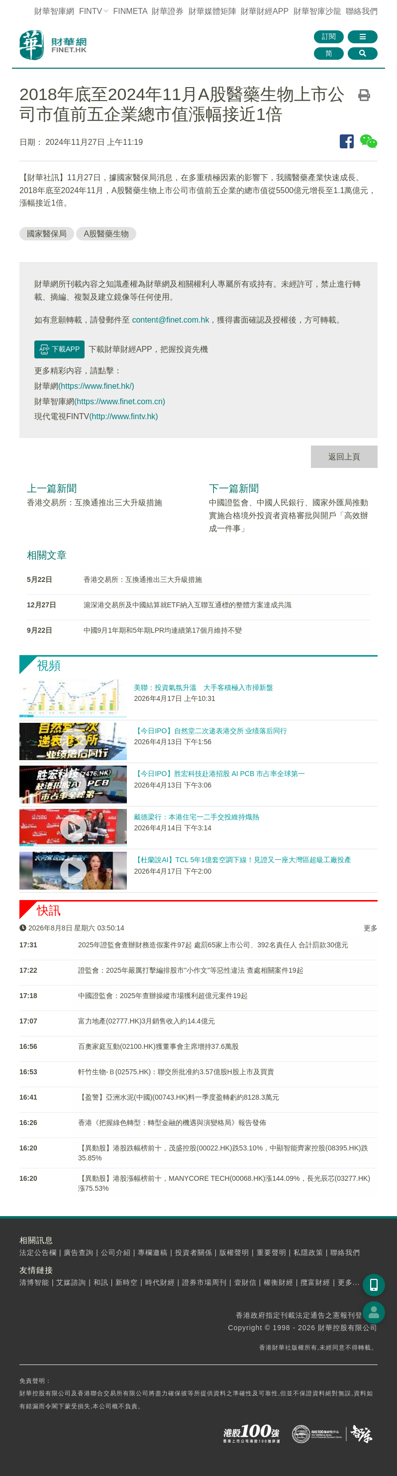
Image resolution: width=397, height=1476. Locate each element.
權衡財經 (279, 1282)
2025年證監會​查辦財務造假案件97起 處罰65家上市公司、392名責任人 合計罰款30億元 (213, 945)
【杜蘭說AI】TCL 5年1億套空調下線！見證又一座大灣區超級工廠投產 (242, 860)
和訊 (101, 1282)
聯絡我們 (362, 11)
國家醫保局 (47, 233)
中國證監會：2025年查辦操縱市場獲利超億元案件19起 (163, 996)
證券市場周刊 (204, 1282)
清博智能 (34, 1282)
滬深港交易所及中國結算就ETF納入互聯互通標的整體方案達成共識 (188, 605)
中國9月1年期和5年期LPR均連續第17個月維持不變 (163, 630)
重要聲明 (272, 1252)
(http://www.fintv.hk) (123, 416)
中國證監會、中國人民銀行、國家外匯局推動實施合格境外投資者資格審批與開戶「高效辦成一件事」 (288, 515)
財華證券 (168, 11)
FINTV (90, 11)
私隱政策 (308, 1252)
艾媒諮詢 (71, 1282)
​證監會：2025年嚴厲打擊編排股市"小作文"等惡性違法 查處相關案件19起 (190, 970)
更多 (371, 928)
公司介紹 (116, 1252)
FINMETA (130, 11)
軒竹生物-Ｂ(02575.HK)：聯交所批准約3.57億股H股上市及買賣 (176, 1072)
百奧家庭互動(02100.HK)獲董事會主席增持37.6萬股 (158, 1046)
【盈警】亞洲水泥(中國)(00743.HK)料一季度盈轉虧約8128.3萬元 (178, 1097)
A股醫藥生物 (106, 233)
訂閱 (329, 36)
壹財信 (245, 1282)
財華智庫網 (54, 11)
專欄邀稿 (153, 1252)
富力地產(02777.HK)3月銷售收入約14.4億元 (146, 1021)
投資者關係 (193, 1252)
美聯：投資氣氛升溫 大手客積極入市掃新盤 (203, 687)
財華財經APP (265, 11)
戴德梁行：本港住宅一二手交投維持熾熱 (196, 817)
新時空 (126, 1282)
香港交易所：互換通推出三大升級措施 (94, 502)
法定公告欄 (38, 1252)
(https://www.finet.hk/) (96, 386)
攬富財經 (315, 1282)
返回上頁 (344, 457)
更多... (349, 1282)
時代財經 (160, 1282)
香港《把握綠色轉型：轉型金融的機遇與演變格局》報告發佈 (172, 1123)
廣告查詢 (79, 1252)
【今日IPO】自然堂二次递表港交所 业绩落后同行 (210, 731)
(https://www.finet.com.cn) (119, 401)
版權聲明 (234, 1252)
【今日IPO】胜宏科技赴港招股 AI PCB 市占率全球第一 (219, 774)
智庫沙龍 (317, 11)
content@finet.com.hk (170, 320)
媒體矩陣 (212, 11)
